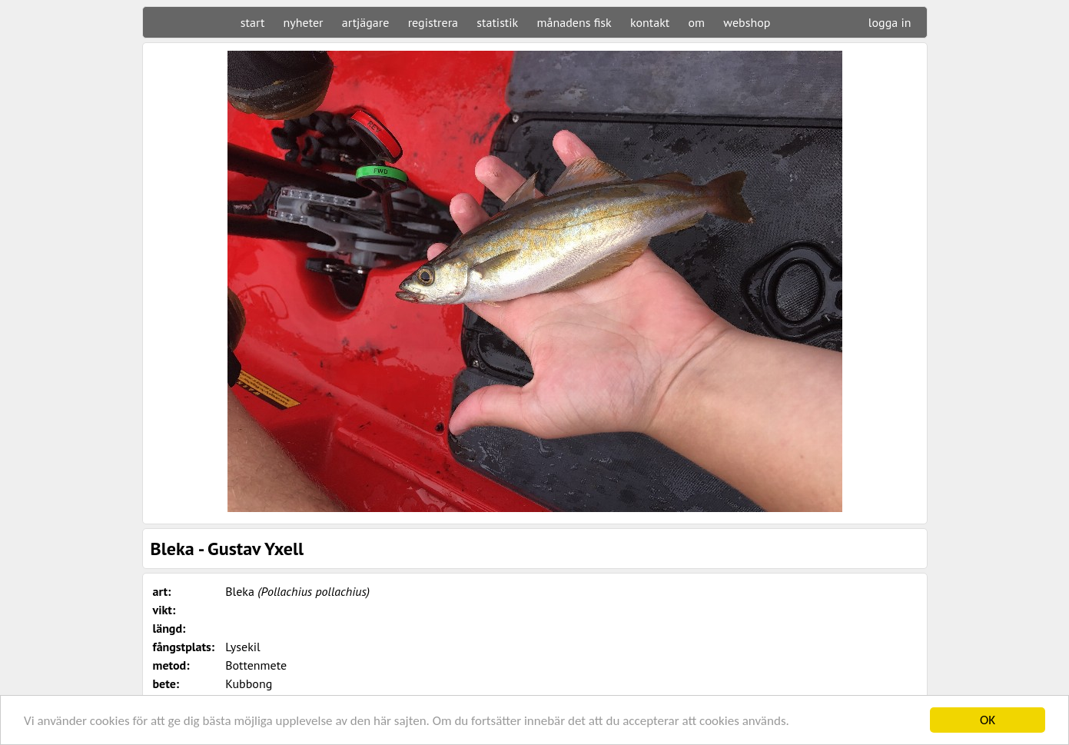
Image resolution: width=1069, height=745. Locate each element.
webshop (746, 22)
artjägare (366, 22)
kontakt (649, 22)
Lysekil (243, 646)
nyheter (304, 22)
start (252, 22)
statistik (497, 22)
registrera (433, 22)
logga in (889, 22)
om (697, 22)
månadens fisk (574, 22)
